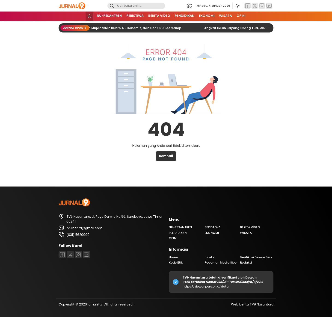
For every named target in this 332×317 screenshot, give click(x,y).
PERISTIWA (135, 15)
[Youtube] (269, 6)
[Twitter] (255, 6)
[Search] (112, 6)
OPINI (241, 15)
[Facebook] (247, 6)
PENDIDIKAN (184, 15)
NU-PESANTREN (109, 15)
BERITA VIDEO (159, 15)
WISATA (225, 15)
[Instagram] (262, 6)
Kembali (166, 156)
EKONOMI (206, 15)
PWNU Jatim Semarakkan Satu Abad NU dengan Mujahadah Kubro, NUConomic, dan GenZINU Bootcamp (99, 28)
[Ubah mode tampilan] (237, 5)
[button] (190, 6)
